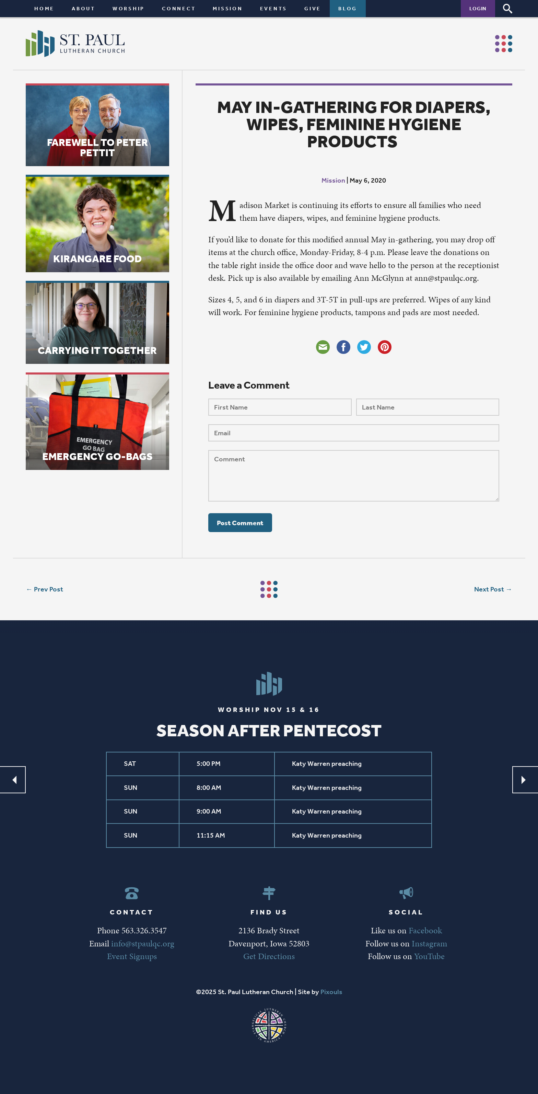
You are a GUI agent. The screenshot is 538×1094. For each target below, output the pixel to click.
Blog (347, 8)
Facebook (425, 930)
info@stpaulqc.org (142, 943)
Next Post (489, 589)
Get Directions (269, 956)
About (83, 8)
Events (274, 8)
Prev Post (48, 589)
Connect (179, 8)
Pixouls (331, 992)
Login (478, 8)
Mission (228, 8)
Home (44, 8)
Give (312, 8)
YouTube (429, 956)
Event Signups (132, 956)
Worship (129, 8)
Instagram (429, 943)
